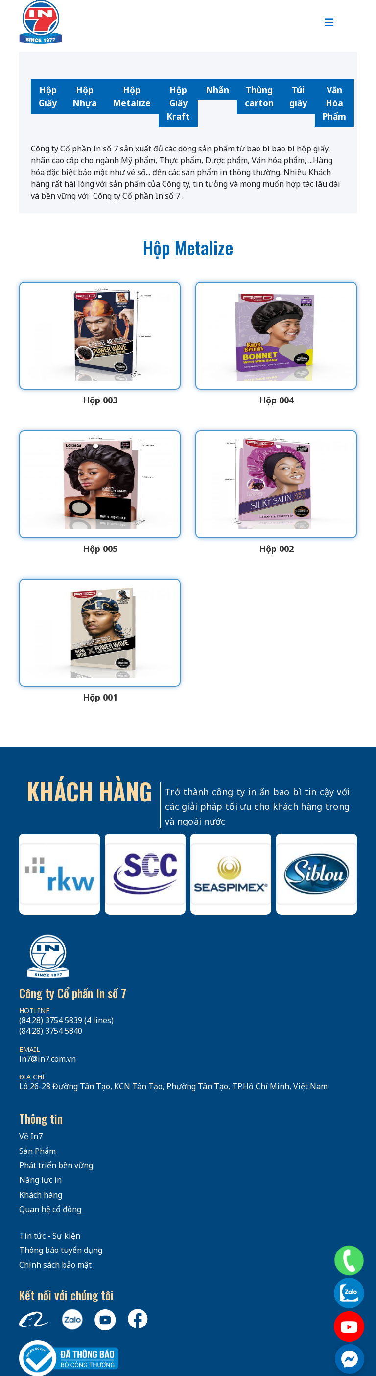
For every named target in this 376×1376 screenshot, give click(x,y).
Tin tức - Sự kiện (49, 1235)
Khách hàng (40, 1194)
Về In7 (31, 1136)
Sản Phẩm (37, 1151)
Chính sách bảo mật (55, 1264)
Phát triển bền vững (56, 1165)
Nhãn (217, 90)
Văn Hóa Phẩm (334, 103)
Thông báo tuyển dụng (60, 1250)
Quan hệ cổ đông (50, 1209)
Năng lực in (40, 1180)
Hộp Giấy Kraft (178, 103)
